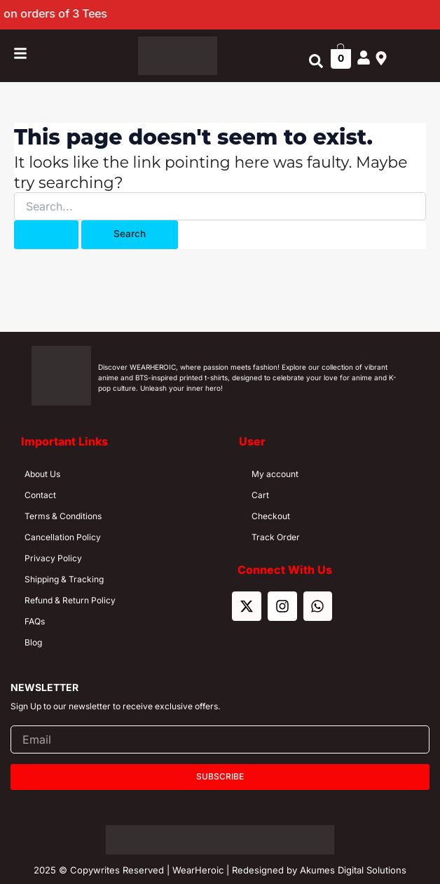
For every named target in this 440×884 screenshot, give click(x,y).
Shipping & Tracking (64, 579)
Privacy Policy (53, 558)
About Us (42, 474)
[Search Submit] (46, 234)
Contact (40, 495)
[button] (316, 61)
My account (275, 474)
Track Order (276, 537)
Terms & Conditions (63, 516)
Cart (260, 495)
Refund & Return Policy (70, 600)
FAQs (35, 621)
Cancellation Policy (63, 537)
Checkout (271, 516)
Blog (33, 642)
